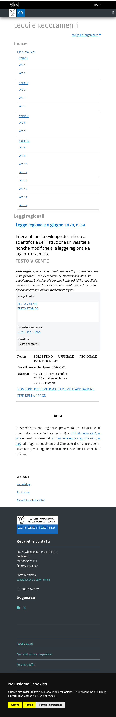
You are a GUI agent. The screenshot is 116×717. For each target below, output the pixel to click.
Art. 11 (23, 172)
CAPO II (23, 83)
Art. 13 (23, 189)
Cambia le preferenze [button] (50, 704)
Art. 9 (22, 156)
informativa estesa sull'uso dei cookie (33, 696)
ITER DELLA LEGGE (31, 395)
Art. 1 (22, 65)
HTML (21, 332)
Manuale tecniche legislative (31, 500)
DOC (38, 332)
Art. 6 (22, 122)
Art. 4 (22, 98)
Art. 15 (23, 205)
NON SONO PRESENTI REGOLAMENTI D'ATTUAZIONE (55, 389)
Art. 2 (22, 73)
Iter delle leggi (24, 484)
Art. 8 (22, 147)
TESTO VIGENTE (28, 304)
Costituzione (23, 492)
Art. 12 (23, 180)
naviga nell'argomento (87, 34)
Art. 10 (23, 164)
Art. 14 (23, 197)
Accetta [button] (15, 704)
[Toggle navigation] (113, 13)
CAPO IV (24, 141)
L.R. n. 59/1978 (26, 52)
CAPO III (24, 116)
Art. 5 (22, 106)
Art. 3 (22, 89)
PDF (30, 332)
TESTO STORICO (28, 308)
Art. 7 (22, 131)
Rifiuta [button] (29, 704)
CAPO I (23, 58)
